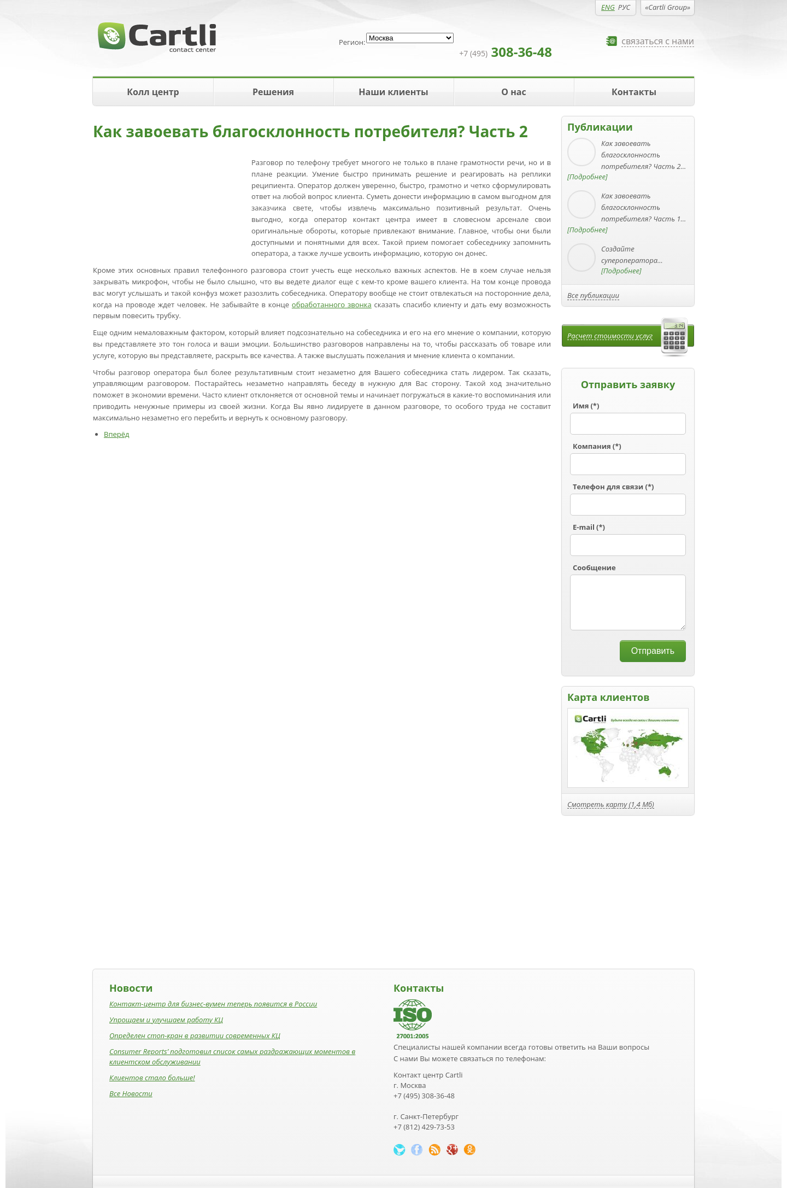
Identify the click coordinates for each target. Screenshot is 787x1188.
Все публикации (593, 295)
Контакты (634, 92)
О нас (513, 92)
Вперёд (116, 434)
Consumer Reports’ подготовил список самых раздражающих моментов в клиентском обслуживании (232, 1056)
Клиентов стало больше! (152, 1077)
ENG (608, 7)
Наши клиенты (393, 92)
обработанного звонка (332, 304)
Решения (273, 92)
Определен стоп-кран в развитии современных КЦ (194, 1035)
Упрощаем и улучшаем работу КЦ (166, 1020)
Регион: (352, 42)
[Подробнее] (587, 177)
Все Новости (130, 1093)
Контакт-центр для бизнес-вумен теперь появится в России (213, 1004)
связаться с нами (657, 41)
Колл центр (153, 92)
